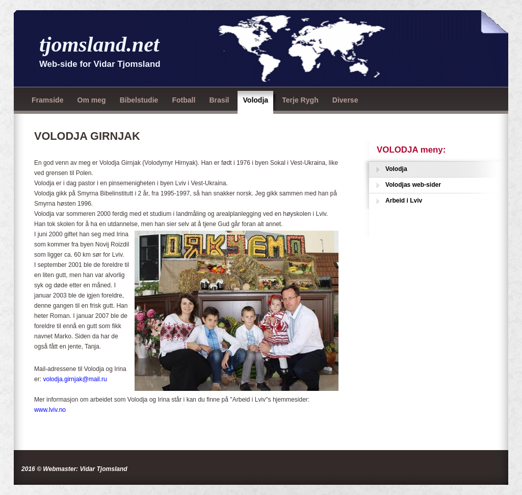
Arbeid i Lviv (403, 200)
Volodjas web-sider (413, 184)
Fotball (183, 100)
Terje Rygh (300, 100)
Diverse (345, 100)
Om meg (91, 100)
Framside (47, 100)
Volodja (255, 100)
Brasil (219, 100)
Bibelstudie (139, 100)
